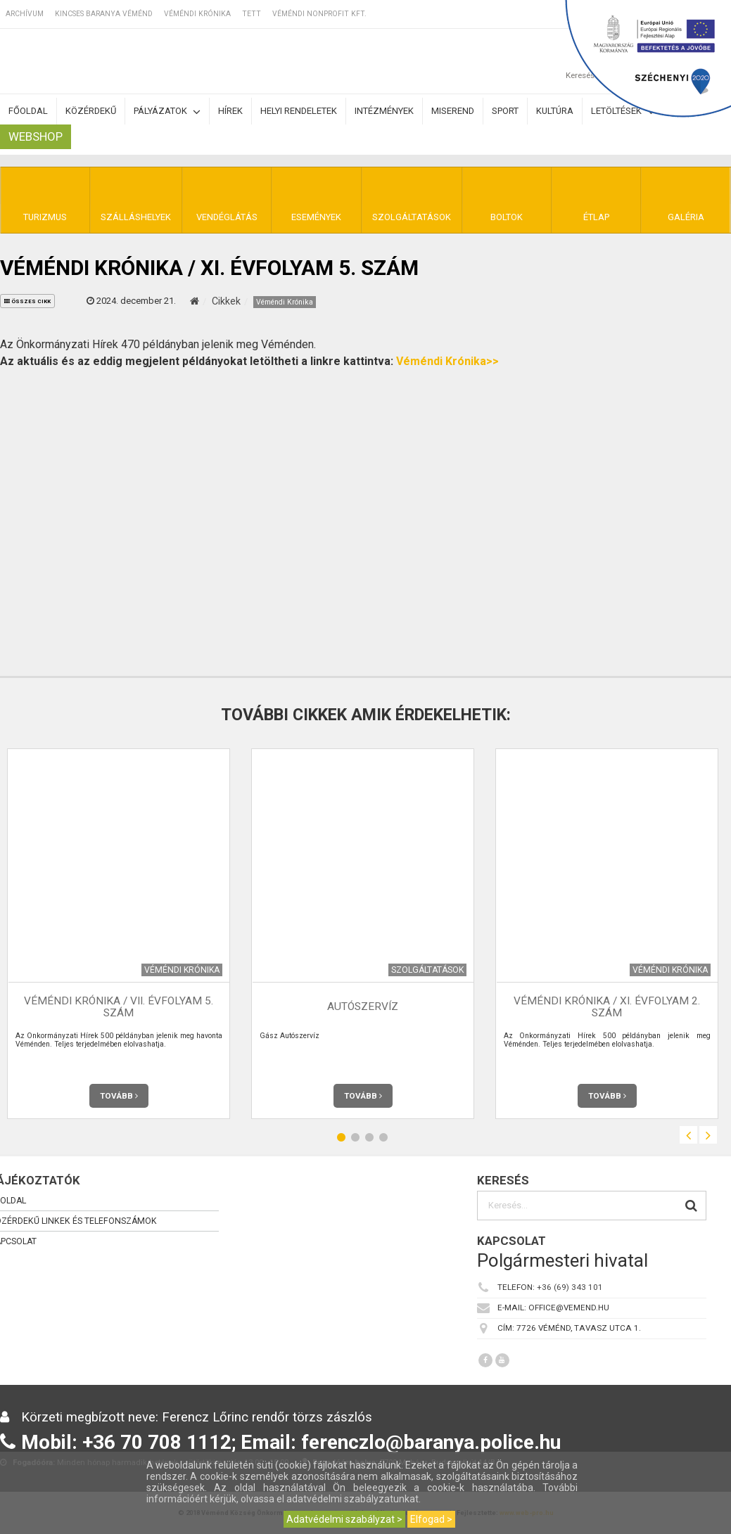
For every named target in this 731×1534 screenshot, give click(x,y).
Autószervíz (362, 1006)
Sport (505, 111)
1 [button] (341, 1137)
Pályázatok (167, 111)
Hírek (230, 111)
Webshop (35, 136)
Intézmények (384, 111)
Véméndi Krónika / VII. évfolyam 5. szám (118, 1007)
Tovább (119, 1096)
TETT (251, 13)
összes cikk (27, 301)
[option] (363, 933)
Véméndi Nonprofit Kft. (319, 13)
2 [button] (355, 1137)
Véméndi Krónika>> (447, 361)
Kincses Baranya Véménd (104, 13)
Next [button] (708, 1135)
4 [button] (383, 1137)
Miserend (452, 111)
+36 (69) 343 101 (570, 1287)
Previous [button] (688, 1135)
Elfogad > (431, 1519)
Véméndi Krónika (197, 13)
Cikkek (226, 301)
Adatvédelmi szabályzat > (344, 1519)
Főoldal (28, 111)
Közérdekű (90, 111)
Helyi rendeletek (298, 111)
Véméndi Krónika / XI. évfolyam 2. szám (607, 1007)
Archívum (25, 13)
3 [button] (369, 1137)
